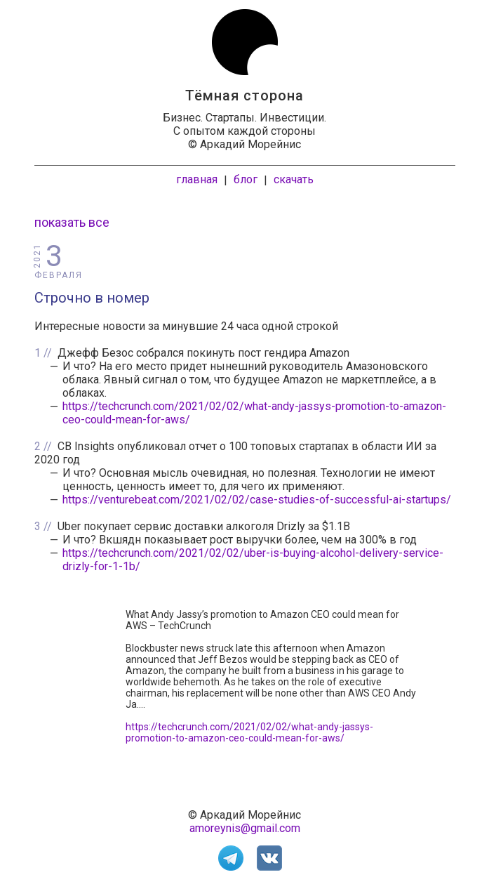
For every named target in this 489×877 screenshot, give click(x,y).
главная (196, 179)
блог (245, 179)
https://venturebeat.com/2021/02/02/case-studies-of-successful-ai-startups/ (256, 499)
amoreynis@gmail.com (244, 828)
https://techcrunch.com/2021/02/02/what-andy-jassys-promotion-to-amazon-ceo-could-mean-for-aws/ (249, 732)
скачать (294, 179)
